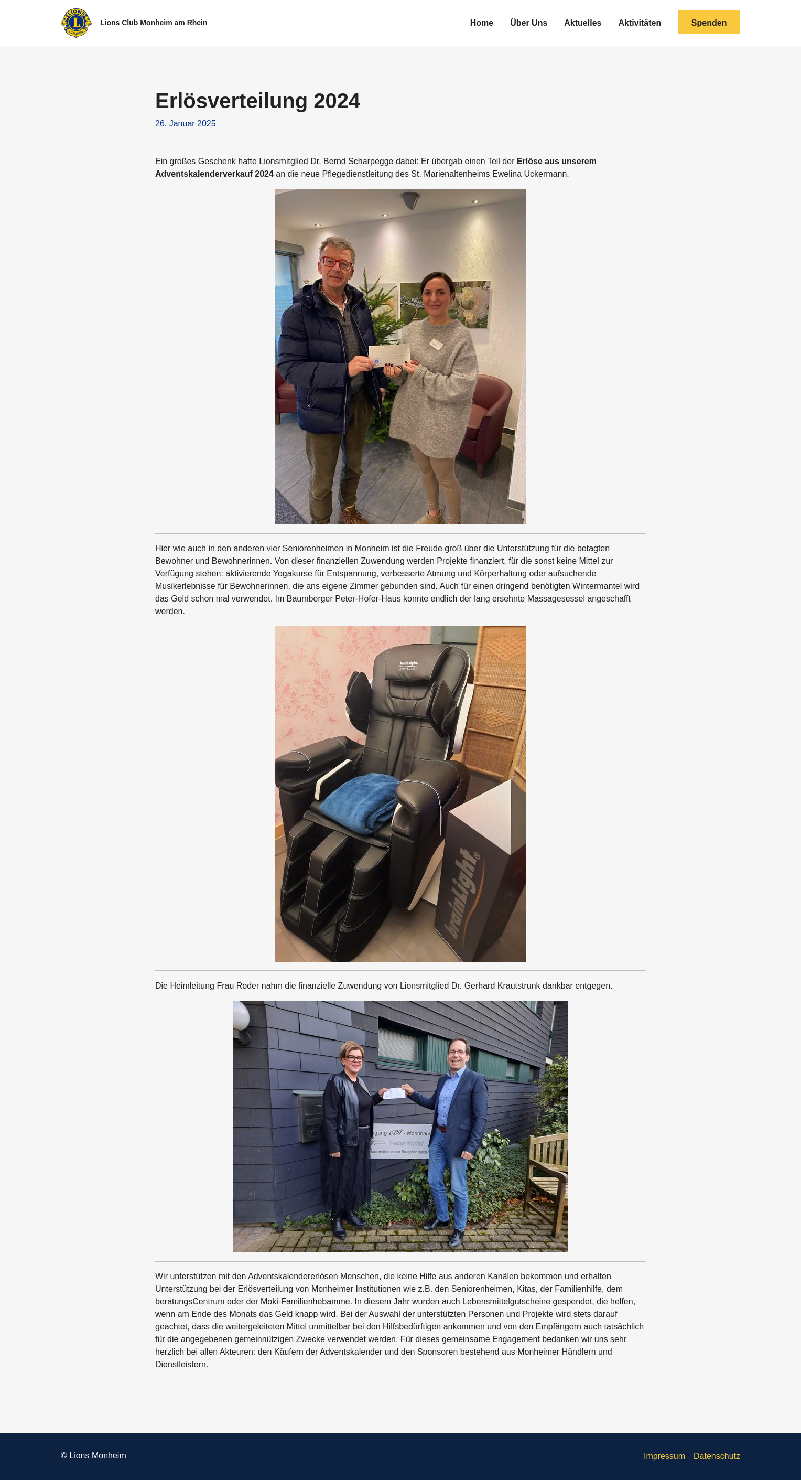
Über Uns (528, 22)
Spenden (709, 22)
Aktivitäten (639, 22)
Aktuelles (582, 22)
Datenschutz (717, 1456)
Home (481, 22)
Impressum (664, 1456)
